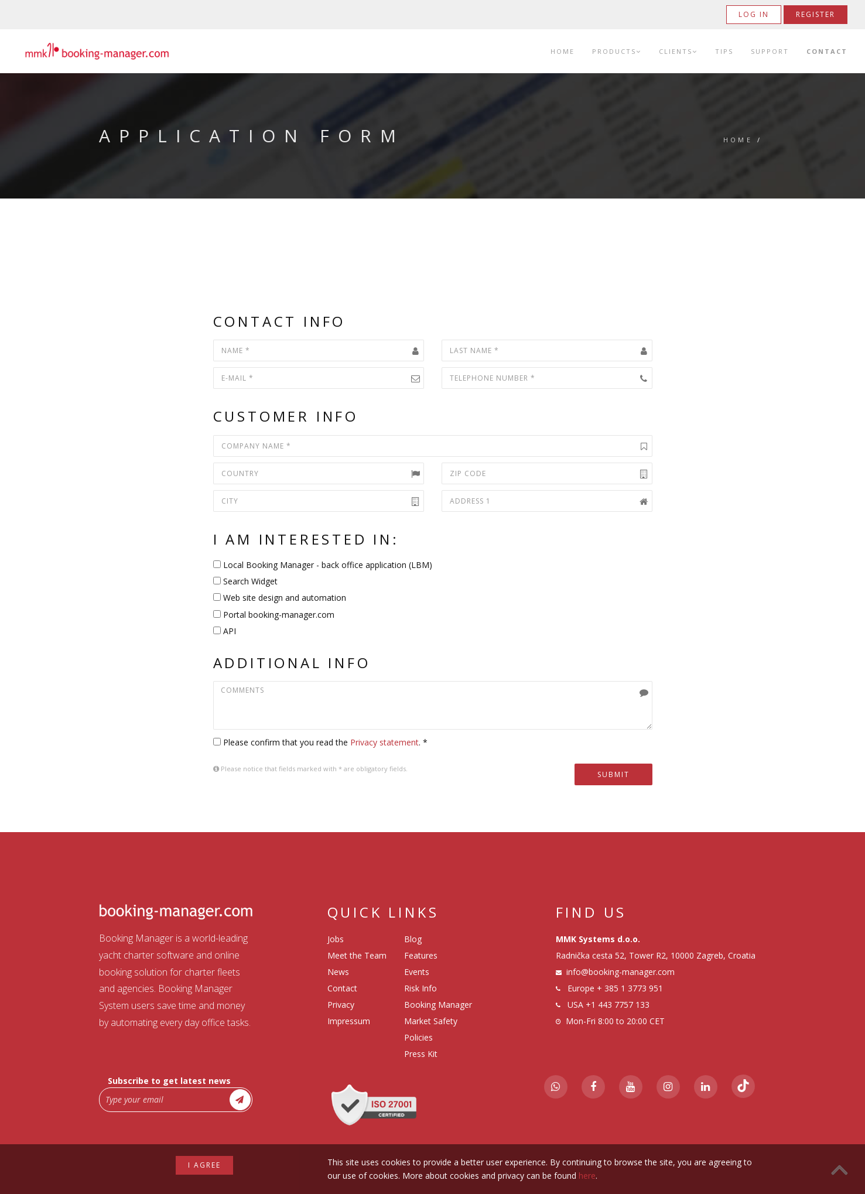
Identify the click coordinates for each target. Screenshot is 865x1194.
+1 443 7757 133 (617, 1004)
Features (420, 955)
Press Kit (420, 1053)
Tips (724, 51)
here (587, 1175)
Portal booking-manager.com (273, 614)
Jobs (335, 939)
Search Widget (245, 581)
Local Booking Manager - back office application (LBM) (322, 564)
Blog (413, 939)
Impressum (348, 1021)
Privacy (340, 1004)
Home (563, 51)
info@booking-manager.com (620, 971)
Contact (826, 51)
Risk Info (420, 988)
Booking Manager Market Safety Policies (438, 1021)
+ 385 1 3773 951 (630, 988)
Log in (754, 14)
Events (416, 971)
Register (815, 14)
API (224, 631)
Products (616, 51)
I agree (204, 1165)
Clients (678, 51)
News (338, 971)
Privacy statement (384, 742)
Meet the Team (357, 955)
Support (770, 51)
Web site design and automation (279, 597)
